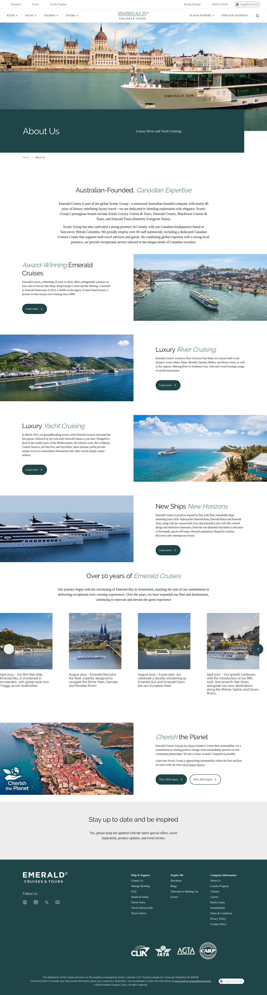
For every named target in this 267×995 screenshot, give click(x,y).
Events (33, 4)
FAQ (133, 891)
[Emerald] (133, 15)
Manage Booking (189, 4)
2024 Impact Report (194, 764)
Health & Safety (140, 897)
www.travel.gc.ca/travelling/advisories (192, 981)
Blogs (174, 886)
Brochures (14, 4)
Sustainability (217, 907)
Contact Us (137, 880)
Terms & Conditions (221, 913)
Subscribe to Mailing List (184, 891)
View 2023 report (205, 779)
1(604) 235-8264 (217, 4)
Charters (214, 891)
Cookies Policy (218, 924)
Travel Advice (139, 913)
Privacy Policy (218, 918)
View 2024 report (171, 779)
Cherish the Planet (185, 745)
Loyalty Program (56, 4)
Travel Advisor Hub (142, 907)
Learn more (35, 309)
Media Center (217, 902)
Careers (214, 897)
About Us (215, 880)
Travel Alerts (138, 902)
